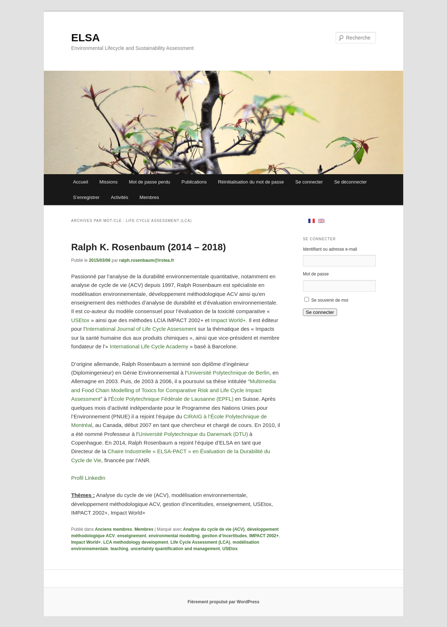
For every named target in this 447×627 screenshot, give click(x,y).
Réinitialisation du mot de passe (251, 182)
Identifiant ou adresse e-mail (330, 249)
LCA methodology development (135, 542)
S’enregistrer (86, 197)
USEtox (80, 320)
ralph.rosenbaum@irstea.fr (146, 260)
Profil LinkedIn (88, 478)
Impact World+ (228, 320)
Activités (119, 197)
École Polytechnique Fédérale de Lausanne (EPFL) (172, 399)
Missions (109, 182)
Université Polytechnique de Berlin (228, 373)
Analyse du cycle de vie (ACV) (213, 529)
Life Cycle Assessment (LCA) (200, 542)
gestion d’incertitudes (224, 535)
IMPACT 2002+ (264, 535)
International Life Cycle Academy (149, 346)
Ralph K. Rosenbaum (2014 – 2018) (148, 247)
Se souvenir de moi (329, 300)
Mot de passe (316, 274)
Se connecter (309, 182)
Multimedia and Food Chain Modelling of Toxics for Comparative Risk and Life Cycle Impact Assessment (173, 390)
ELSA (85, 37)
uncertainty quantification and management (175, 548)
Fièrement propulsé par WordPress (223, 601)
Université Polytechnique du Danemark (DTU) (193, 434)
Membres (149, 197)
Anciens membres (113, 529)
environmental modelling (174, 535)
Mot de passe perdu (149, 182)
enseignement (131, 535)
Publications (194, 182)
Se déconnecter (350, 182)
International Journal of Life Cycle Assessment (142, 329)
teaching (119, 548)
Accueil (80, 182)
